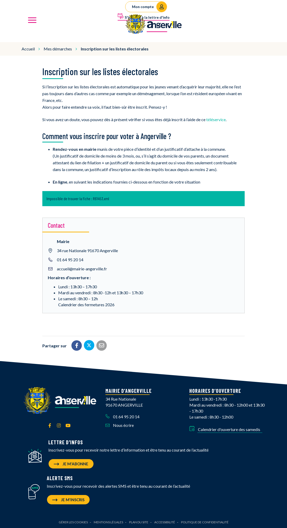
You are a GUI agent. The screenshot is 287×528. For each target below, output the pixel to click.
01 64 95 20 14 (70, 258)
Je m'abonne (71, 463)
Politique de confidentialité (205, 522)
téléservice (216, 118)
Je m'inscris (68, 499)
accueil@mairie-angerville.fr (82, 267)
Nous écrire (119, 424)
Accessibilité (164, 522)
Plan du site (138, 522)
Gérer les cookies (73, 522)
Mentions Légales (108, 522)
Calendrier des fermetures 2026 (86, 303)
